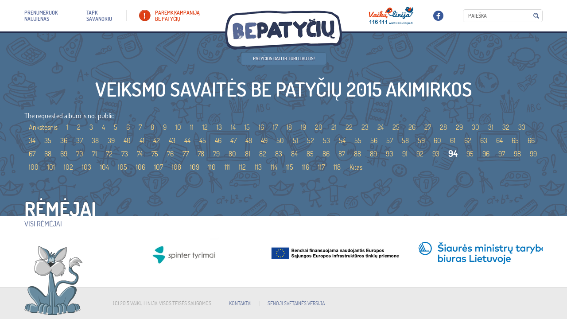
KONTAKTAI (240, 303)
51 (295, 140)
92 (419, 153)
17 (275, 127)
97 (501, 153)
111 (227, 167)
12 (205, 127)
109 (194, 167)
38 (95, 140)
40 (127, 140)
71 (94, 153)
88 (357, 153)
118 (337, 167)
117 (321, 167)
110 (212, 167)
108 (176, 167)
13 (219, 127)
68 (47, 153)
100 (34, 167)
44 (187, 140)
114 (274, 167)
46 (218, 140)
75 (154, 153)
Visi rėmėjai (43, 223)
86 (326, 153)
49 (264, 140)
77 (186, 153)
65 (515, 140)
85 (310, 153)
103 (86, 167)
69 (63, 153)
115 (289, 167)
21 (334, 127)
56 (373, 140)
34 (32, 140)
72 (109, 153)
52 (310, 140)
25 (396, 127)
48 (248, 140)
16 (261, 127)
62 (467, 140)
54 (342, 140)
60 (437, 140)
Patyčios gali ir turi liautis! (284, 58)
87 (341, 153)
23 (365, 127)
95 (470, 153)
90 (389, 153)
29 (459, 127)
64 (499, 140)
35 (47, 140)
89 (373, 153)
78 (201, 153)
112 (242, 167)
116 (305, 167)
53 (326, 140)
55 (357, 140)
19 (303, 127)
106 (140, 167)
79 (216, 153)
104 (104, 167)
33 (521, 127)
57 (389, 140)
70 (79, 153)
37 (79, 140)
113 (258, 167)
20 (318, 127)
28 (443, 127)
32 (505, 127)
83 (278, 153)
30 (475, 127)
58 (405, 140)
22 (349, 127)
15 (247, 127)
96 (485, 153)
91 (405, 153)
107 (158, 167)
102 (68, 167)
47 (233, 140)
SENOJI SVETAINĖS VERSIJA (296, 303)
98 (517, 153)
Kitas (356, 167)
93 (435, 153)
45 (202, 140)
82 (262, 153)
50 (280, 140)
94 (453, 153)
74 (140, 153)
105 (122, 167)
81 (247, 153)
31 (490, 127)
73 (124, 153)
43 (172, 140)
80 (232, 153)
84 (294, 153)
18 (289, 127)
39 (111, 140)
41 (142, 140)
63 (483, 140)
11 (192, 127)
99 (533, 153)
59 (421, 140)
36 (63, 140)
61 (452, 140)
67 (32, 153)
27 (427, 127)
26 (412, 127)
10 (178, 127)
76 (170, 153)
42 (156, 140)
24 (380, 127)
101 (51, 167)
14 (233, 127)
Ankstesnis (43, 127)
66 (531, 140)
